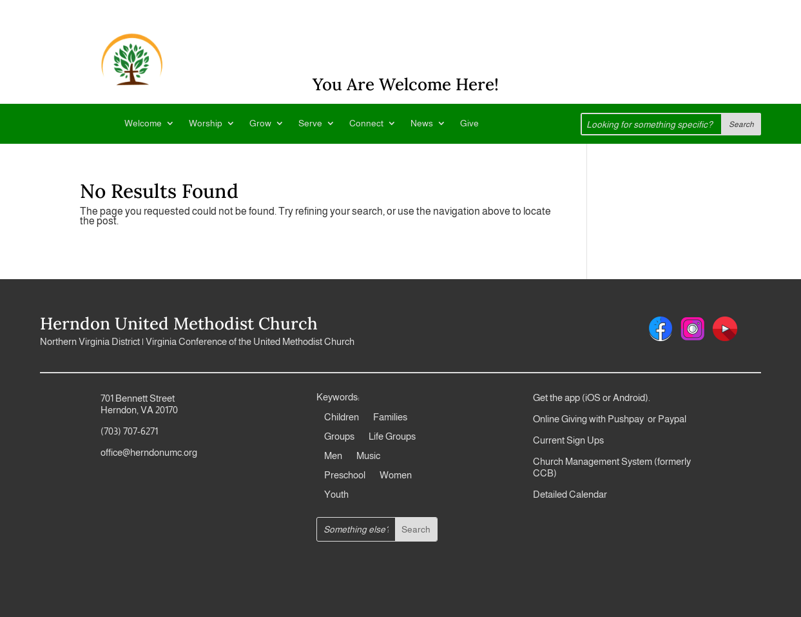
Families (390, 417)
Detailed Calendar (570, 494)
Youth (336, 495)
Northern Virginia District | (93, 341)
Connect (366, 123)
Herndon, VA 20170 (139, 409)
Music (368, 456)
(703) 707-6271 (129, 431)
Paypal (671, 418)
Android (629, 397)
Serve (310, 123)
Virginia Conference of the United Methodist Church (250, 341)
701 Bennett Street (138, 398)
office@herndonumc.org (149, 452)
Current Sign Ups (568, 440)
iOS (593, 397)
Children (341, 417)
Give (469, 123)
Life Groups (392, 437)
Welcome (143, 123)
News (421, 123)
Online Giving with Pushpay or (594, 418)
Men (333, 456)
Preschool (344, 475)
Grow (260, 123)
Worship (205, 123)
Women (396, 475)
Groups (339, 437)
